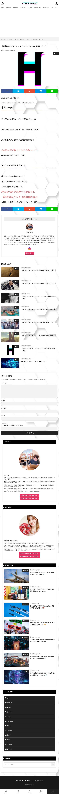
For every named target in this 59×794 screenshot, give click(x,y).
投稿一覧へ (29, 253)
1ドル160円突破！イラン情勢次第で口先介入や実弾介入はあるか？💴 (42, 623)
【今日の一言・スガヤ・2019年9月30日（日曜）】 (38, 335)
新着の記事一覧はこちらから (29, 495)
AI (27, 671)
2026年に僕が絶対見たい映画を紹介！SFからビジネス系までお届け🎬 (42, 640)
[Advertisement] (29, 22)
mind (15, 7)
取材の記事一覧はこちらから (29, 498)
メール (3, 408)
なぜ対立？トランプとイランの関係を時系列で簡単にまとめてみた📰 (42, 590)
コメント (4, 383)
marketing (37, 7)
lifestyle (46, 7)
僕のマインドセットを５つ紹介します (34, 361)
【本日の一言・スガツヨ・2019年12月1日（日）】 (38, 283)
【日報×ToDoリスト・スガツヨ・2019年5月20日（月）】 (38, 349)
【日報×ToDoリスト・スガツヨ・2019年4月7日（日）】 (37, 297)
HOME (5, 39)
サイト (3, 415)
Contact (19, 780)
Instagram (41, 791)
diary (10, 39)
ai (2, 7)
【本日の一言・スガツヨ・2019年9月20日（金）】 (38, 270)
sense (9, 739)
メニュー (29, 791)
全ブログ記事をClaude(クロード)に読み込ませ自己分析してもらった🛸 (42, 674)
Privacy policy (37, 780)
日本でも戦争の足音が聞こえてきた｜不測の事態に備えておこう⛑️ (42, 607)
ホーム (6, 791)
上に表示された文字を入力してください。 (12, 425)
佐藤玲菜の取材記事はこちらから (29, 556)
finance (8, 7)
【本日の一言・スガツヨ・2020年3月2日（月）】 (38, 309)
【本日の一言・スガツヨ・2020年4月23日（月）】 (38, 322)
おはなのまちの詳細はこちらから (29, 553)
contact (9, 749)
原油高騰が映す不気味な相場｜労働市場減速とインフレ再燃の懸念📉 (42, 657)
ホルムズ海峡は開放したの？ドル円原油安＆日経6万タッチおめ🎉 (42, 573)
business (54, 7)
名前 (3, 400)
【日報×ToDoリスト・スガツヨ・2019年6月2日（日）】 (30, 39)
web (30, 7)
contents (23, 7)
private (9, 744)
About (27, 780)
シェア (18, 791)
